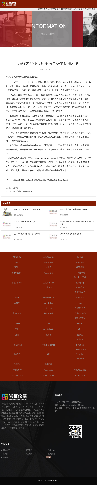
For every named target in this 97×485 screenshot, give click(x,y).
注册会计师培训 (80, 349)
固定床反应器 (89, 9)
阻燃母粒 (17, 354)
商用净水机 (17, 313)
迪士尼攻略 (48, 303)
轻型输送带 (48, 313)
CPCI (80, 303)
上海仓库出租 (80, 318)
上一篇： (12, 188)
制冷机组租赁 (80, 308)
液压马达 (48, 308)
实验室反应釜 (78, 9)
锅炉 (48, 323)
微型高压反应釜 (54, 9)
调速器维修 (80, 283)
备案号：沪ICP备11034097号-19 (49, 481)
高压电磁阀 (48, 273)
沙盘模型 (17, 323)
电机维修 (17, 364)
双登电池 (79, 339)
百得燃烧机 (80, 358)
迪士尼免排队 (17, 283)
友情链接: (17, 257)
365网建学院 (80, 273)
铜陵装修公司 (48, 297)
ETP (48, 354)
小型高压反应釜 (66, 9)
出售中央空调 (80, 292)
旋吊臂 (48, 267)
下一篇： (19, 191)
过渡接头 (17, 329)
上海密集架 (80, 297)
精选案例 (28, 454)
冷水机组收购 (48, 329)
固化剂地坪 (80, 354)
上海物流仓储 (48, 283)
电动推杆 (17, 267)
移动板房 (17, 303)
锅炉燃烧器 (80, 345)
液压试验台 (80, 263)
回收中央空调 (17, 273)
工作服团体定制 (48, 345)
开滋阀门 (17, 335)
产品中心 (50, 450)
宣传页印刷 (80, 287)
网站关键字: (17, 370)
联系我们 (50, 454)
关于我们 (28, 450)
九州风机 (79, 257)
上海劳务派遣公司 (80, 313)
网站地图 (5, 457)
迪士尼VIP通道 (80, 277)
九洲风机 (17, 263)
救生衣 (17, 297)
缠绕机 (80, 335)
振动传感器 (80, 267)
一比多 (80, 323)
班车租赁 (48, 287)
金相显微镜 (48, 263)
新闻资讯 (5, 454)
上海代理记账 (17, 345)
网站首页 (5, 450)
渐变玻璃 (48, 364)
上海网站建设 (48, 257)
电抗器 (48, 335)
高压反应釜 (42, 9)
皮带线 (80, 329)
